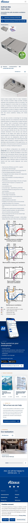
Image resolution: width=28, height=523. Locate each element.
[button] (25, 462)
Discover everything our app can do (12, 365)
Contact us (20, 71)
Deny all (12, 519)
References (17, 500)
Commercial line (5, 494)
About (16, 497)
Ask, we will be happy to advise (14, 472)
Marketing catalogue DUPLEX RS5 (6, 393)
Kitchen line (3, 500)
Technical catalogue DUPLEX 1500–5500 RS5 (21, 393)
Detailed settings (21, 519)
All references (8, 435)
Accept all (5, 519)
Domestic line (4, 497)
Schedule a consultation (11, 421)
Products (17, 494)
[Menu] (25, 1)
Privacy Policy (22, 515)
